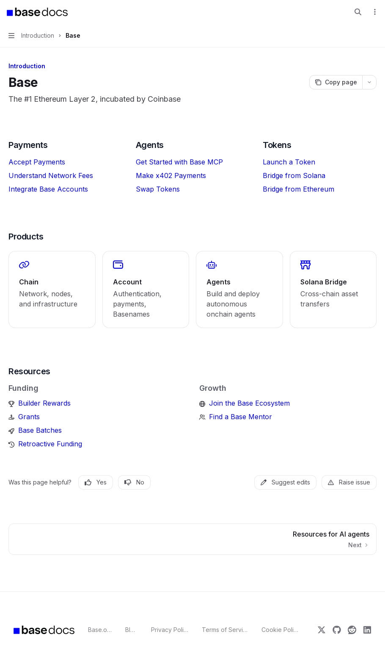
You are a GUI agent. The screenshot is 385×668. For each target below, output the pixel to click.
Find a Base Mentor (240, 416)
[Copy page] (335, 82)
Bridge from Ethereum (298, 189)
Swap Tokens (158, 189)
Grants (29, 416)
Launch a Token (289, 162)
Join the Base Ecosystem (249, 403)
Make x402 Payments (171, 175)
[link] (52, 289)
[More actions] (374, 12)
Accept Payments (36, 162)
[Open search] (358, 12)
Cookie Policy (280, 629)
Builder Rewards (44, 403)
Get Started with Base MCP (179, 162)
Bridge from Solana (294, 175)
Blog (131, 629)
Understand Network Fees (50, 175)
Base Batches (40, 430)
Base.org (100, 629)
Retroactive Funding (50, 444)
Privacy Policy (170, 629)
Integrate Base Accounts (48, 189)
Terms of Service (225, 629)
